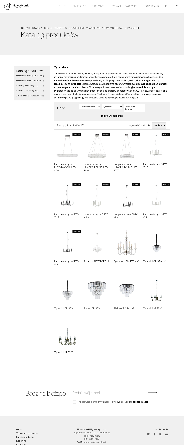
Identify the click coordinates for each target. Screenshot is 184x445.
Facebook (154, 434)
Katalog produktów (29, 71)
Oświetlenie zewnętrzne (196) (29, 81)
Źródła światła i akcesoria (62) (30, 96)
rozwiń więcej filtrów (112, 116)
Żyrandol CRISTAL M (154, 261)
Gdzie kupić (79, 6)
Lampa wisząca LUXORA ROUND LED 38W (96, 167)
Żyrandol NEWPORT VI (96, 261)
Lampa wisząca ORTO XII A (96, 216)
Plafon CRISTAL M (124, 308)
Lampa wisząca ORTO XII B (155, 166)
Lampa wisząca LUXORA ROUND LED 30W (125, 167)
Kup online (21, 440)
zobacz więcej (140, 402)
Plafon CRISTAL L (93, 308)
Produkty (61, 6)
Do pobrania (152, 6)
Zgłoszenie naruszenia (27, 433)
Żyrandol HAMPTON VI (126, 261)
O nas (19, 429)
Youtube (160, 434)
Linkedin (166, 434)
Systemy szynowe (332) (27, 86)
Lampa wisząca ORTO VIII (155, 216)
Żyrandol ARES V (152, 308)
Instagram (148, 434)
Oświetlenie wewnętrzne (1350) (30, 76)
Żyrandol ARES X (63, 352)
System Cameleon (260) (27, 91)
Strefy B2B (98, 6)
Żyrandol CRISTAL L (65, 308)
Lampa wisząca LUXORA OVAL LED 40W (65, 167)
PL (168, 6)
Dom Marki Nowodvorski (124, 6)
